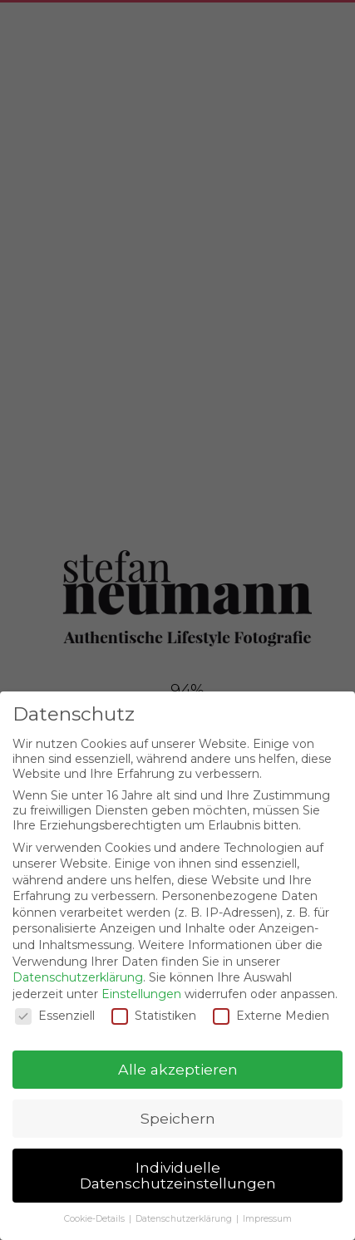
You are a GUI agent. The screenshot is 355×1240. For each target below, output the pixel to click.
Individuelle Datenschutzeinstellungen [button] (178, 1176)
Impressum (267, 1218)
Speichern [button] (178, 1118)
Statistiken (153, 1015)
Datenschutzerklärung (77, 977)
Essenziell (55, 1015)
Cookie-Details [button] (95, 1218)
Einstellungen (141, 994)
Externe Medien (271, 1015)
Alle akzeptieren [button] (178, 1069)
